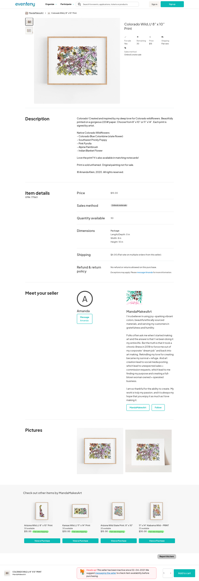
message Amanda (145, 272)
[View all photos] (77, 61)
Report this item (167, 556)
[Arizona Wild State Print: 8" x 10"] (119, 511)
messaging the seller (105, 573)
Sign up (172, 4)
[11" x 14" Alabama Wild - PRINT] (157, 511)
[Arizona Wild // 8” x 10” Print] (42, 511)
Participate (67, 4)
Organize (51, 4)
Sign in (154, 4)
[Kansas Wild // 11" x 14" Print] (80, 511)
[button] (51, 4)
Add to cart (184, 573)
